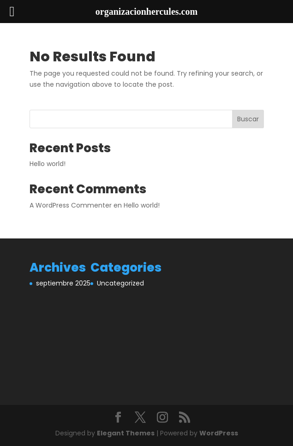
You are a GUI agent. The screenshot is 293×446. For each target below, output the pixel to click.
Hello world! (48, 163)
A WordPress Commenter (71, 205)
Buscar (248, 119)
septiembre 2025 (63, 283)
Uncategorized (120, 283)
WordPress (218, 433)
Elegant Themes (126, 433)
